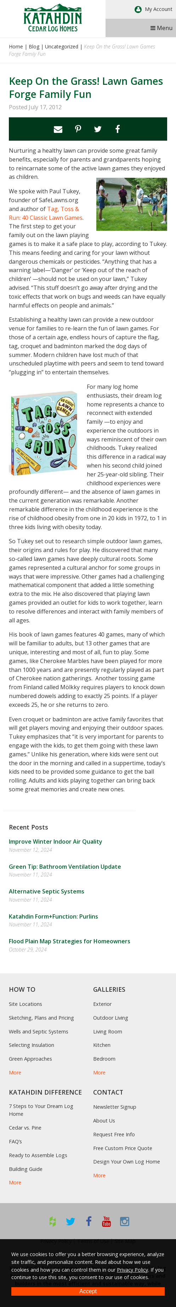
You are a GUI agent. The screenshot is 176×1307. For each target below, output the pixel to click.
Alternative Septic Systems (46, 891)
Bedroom (104, 1058)
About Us (104, 1120)
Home (16, 46)
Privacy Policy (132, 1269)
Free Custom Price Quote (122, 1148)
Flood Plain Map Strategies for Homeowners (69, 941)
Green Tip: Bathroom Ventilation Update (65, 867)
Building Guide (25, 1169)
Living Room (107, 1031)
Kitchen (101, 1045)
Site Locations (25, 1004)
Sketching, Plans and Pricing (41, 1017)
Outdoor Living (110, 1017)
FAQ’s (15, 1141)
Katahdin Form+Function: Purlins (53, 916)
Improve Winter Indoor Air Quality (55, 841)
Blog (34, 46)
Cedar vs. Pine (25, 1127)
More (15, 1072)
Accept (88, 1291)
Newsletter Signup (114, 1106)
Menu (161, 28)
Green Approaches (30, 1058)
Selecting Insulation (31, 1045)
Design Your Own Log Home (126, 1161)
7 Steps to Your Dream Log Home (41, 1110)
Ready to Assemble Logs (38, 1155)
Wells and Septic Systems (38, 1031)
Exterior (102, 1004)
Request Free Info (114, 1134)
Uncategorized (61, 46)
